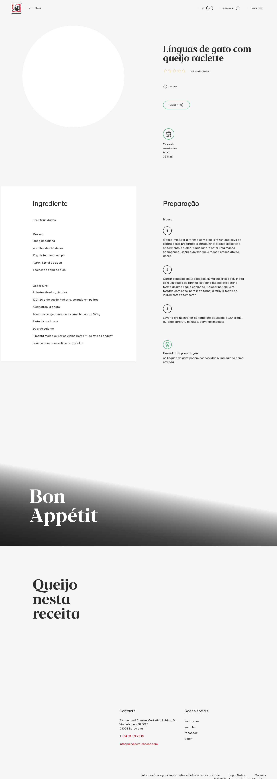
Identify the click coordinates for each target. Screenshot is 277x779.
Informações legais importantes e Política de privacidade (180, 775)
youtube (190, 727)
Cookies (260, 775)
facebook (191, 733)
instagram (192, 721)
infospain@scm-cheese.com (138, 744)
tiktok (188, 739)
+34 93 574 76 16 (133, 736)
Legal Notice (237, 775)
